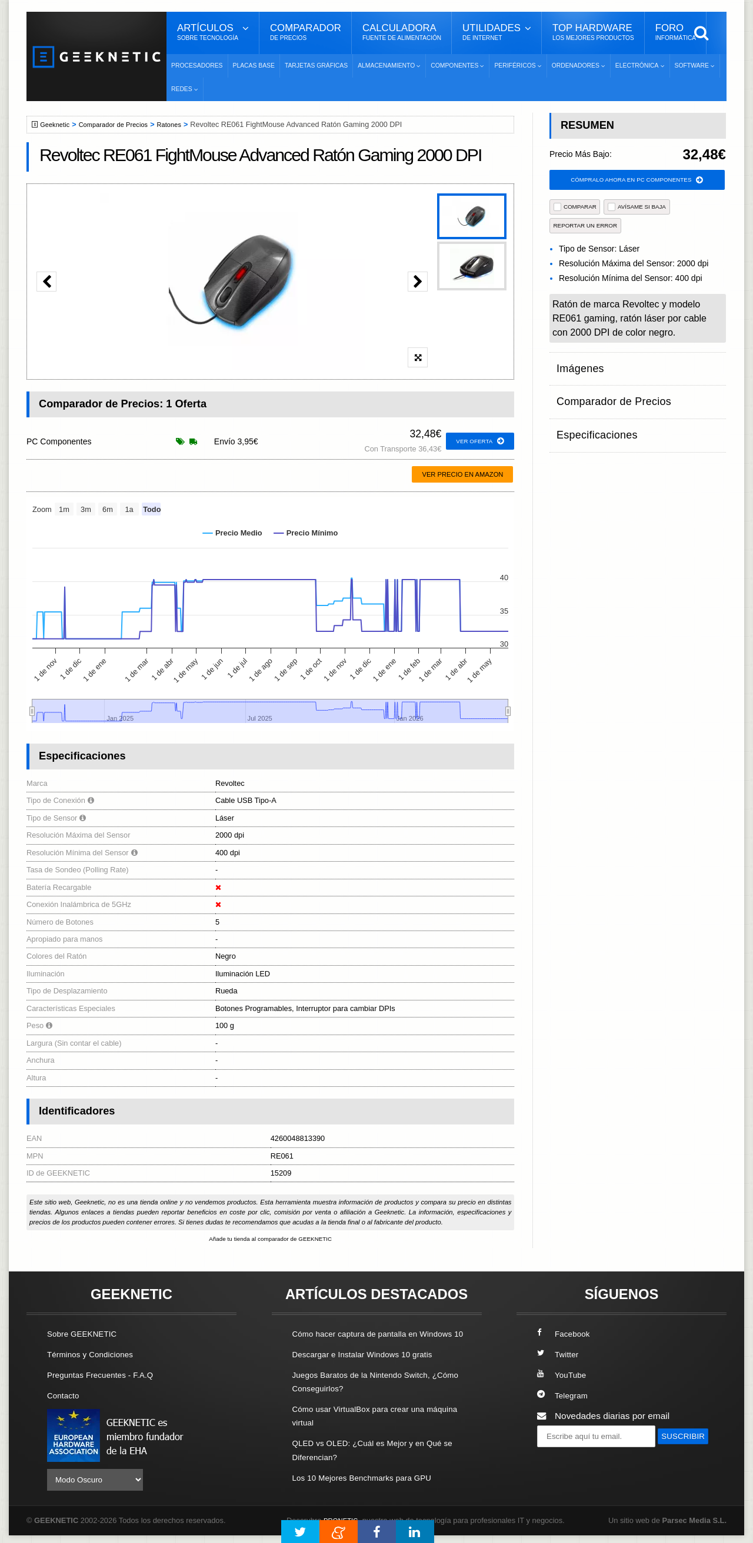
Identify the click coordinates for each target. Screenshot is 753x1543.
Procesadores (197, 65)
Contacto (65, 1396)
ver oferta (477, 441)
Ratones (184, 125)
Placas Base (254, 65)
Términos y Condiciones (95, 1355)
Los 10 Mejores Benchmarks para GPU (371, 1492)
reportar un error (586, 227)
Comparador (305, 32)
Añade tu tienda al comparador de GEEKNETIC (270, 1239)
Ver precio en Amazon (462, 474)
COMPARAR (575, 208)
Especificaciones (590, 411)
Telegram (564, 1396)
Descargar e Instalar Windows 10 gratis (371, 1369)
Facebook (566, 1335)
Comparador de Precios (123, 125)
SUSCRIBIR (565, 1459)
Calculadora (401, 32)
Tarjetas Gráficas (316, 65)
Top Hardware (593, 32)
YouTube (563, 1376)
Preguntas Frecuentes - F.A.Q (107, 1376)
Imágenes (577, 365)
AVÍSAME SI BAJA (637, 208)
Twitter (559, 1355)
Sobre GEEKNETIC (86, 1335)
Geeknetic (58, 125)
